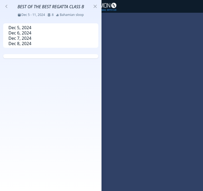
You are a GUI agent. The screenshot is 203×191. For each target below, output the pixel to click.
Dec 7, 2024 (19, 38)
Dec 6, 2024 (19, 33)
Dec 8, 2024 (19, 43)
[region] (101, 95)
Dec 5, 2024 (19, 27)
